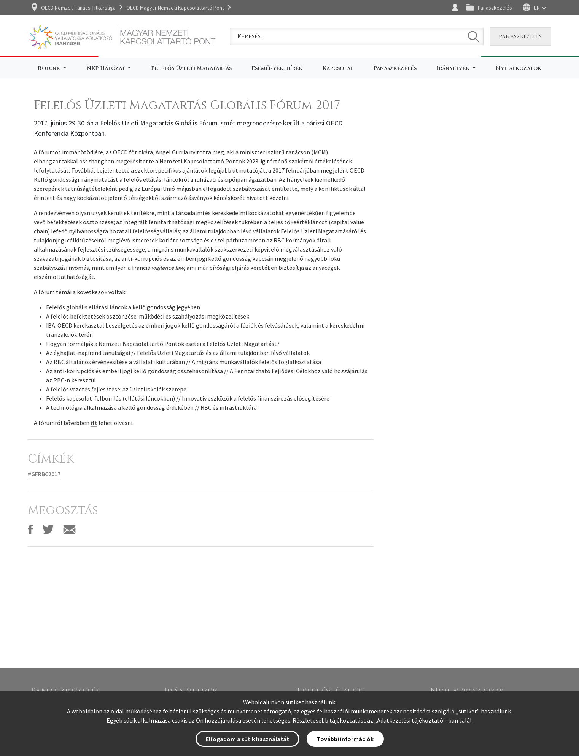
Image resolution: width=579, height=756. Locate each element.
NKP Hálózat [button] (106, 68)
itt (94, 422)
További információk (345, 739)
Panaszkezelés (495, 7)
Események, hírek (276, 68)
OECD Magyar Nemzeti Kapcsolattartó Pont (175, 7)
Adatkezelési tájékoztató (410, 720)
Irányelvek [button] (453, 68)
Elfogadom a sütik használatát (247, 739)
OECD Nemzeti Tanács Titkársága (78, 7)
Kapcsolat (338, 68)
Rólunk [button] (50, 68)
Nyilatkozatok (518, 68)
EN (537, 7)
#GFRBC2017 (44, 474)
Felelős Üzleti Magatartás (191, 68)
